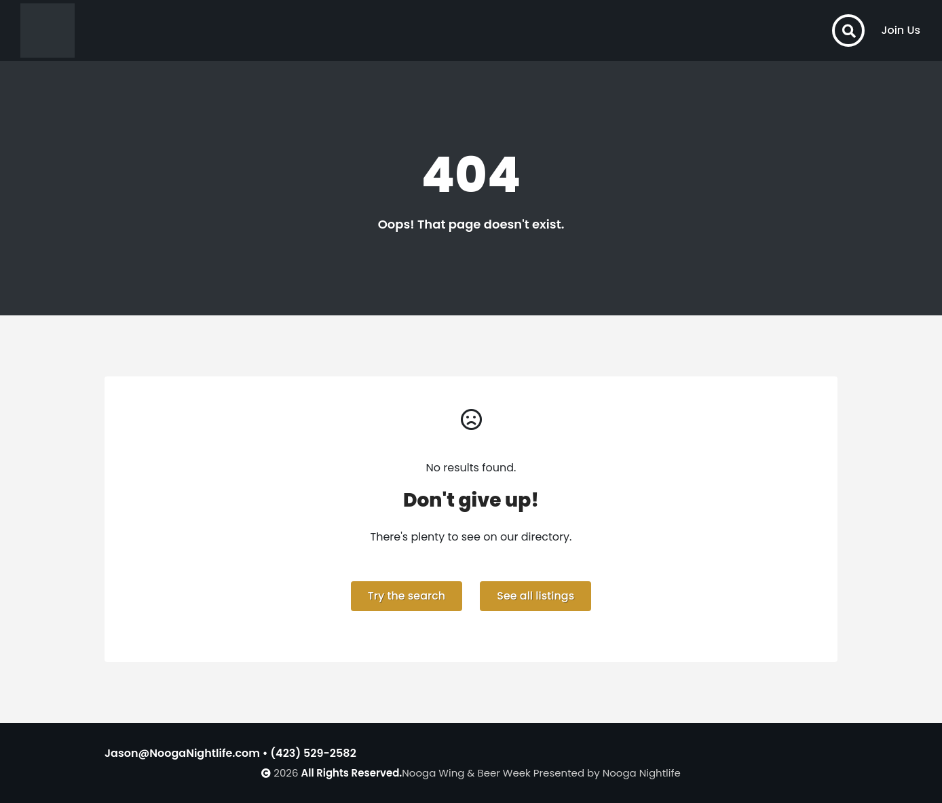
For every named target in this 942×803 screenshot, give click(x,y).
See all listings (535, 596)
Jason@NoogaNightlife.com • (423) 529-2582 (230, 753)
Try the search (406, 596)
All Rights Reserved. (351, 773)
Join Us (900, 30)
